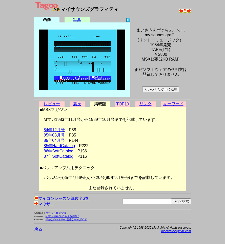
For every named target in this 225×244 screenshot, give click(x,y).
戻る (38, 229)
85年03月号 (54, 135)
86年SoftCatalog (58, 151)
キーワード (173, 104)
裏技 (77, 104)
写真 (77, 19)
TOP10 (122, 104)
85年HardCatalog (59, 146)
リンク (145, 104)
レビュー (52, 104)
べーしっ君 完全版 (56, 212)
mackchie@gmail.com (176, 231)
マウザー (44, 204)
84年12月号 (54, 130)
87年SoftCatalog (58, 156)
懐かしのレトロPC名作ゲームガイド (66, 219)
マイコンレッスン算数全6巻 (61, 198)
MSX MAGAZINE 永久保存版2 (62, 216)
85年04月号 (54, 140)
